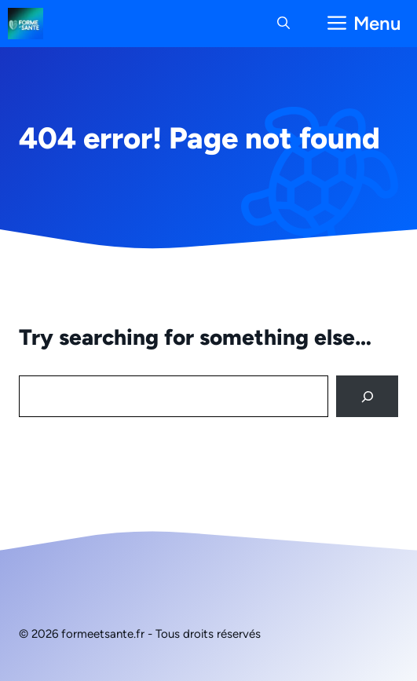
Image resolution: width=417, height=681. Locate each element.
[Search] (367, 396)
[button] (283, 23)
